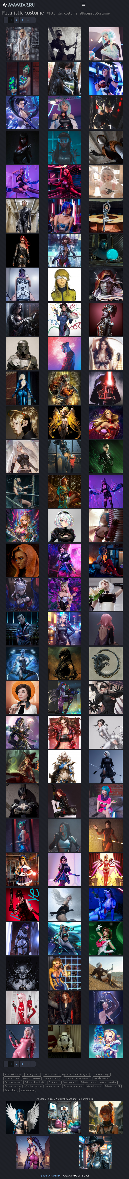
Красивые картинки (50, 1175)
